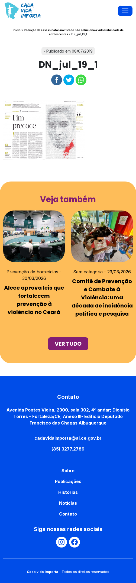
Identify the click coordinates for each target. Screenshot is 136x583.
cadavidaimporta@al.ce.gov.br (68, 438)
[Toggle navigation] (125, 10)
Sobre (68, 470)
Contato (68, 514)
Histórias (68, 492)
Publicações (68, 481)
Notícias (68, 503)
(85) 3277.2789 (68, 449)
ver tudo (68, 344)
